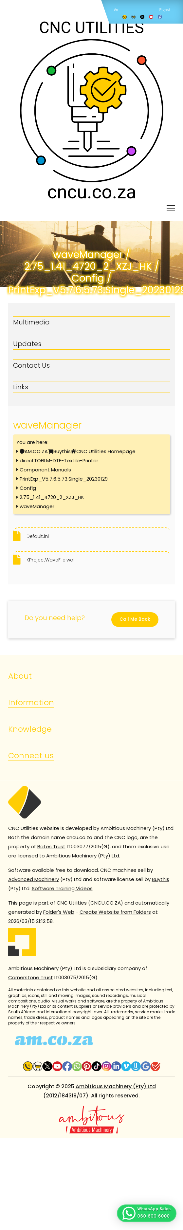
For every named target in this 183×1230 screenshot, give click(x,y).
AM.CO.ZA (36, 451)
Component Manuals (45, 469)
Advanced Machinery (33, 879)
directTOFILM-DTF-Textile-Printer (59, 460)
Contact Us (31, 365)
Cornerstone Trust (30, 977)
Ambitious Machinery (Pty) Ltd (116, 1086)
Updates (27, 343)
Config (28, 488)
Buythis (62, 451)
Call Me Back (134, 619)
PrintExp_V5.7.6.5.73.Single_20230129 (64, 478)
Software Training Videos (62, 888)
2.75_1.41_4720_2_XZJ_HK (52, 497)
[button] (146, 1213)
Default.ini (38, 536)
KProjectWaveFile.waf (51, 560)
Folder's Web (58, 912)
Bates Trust (51, 846)
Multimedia (31, 322)
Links (20, 387)
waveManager (37, 506)
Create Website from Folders (115, 912)
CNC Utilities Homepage (106, 451)
